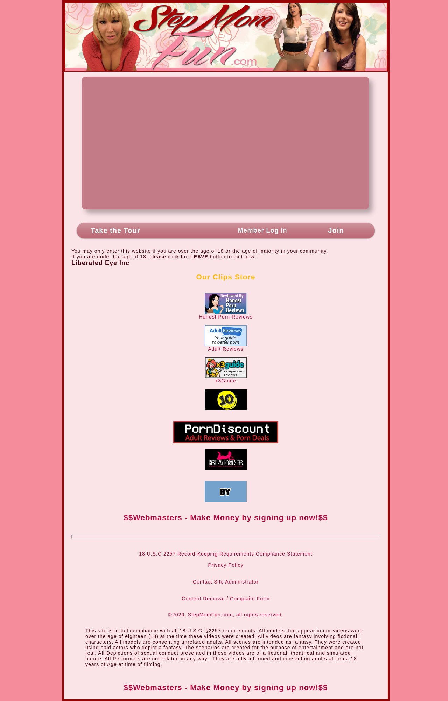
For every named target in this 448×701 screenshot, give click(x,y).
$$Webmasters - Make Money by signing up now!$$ (226, 517)
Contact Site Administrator (226, 582)
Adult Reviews (226, 347)
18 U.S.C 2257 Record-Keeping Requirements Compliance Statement (225, 554)
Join (336, 230)
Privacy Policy (225, 565)
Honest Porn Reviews (226, 314)
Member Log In (262, 230)
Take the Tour (115, 230)
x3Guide (226, 378)
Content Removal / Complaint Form (226, 598)
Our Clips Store (225, 277)
